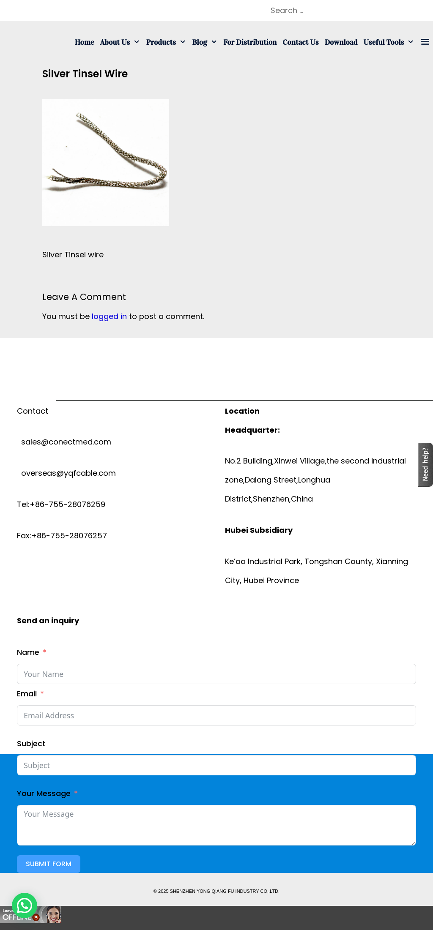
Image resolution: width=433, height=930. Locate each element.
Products (167, 42)
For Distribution (250, 42)
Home (84, 42)
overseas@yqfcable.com (66, 473)
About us (121, 42)
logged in (109, 316)
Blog (206, 42)
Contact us (300, 42)
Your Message (44, 793)
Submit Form (48, 864)
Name (28, 652)
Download (341, 42)
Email (27, 693)
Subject (31, 743)
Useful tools (390, 42)
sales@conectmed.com (64, 441)
